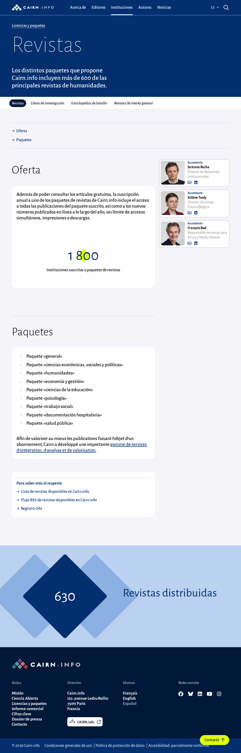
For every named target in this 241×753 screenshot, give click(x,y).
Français (130, 693)
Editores (98, 7)
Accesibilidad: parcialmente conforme (178, 746)
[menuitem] (78, 7)
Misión (18, 693)
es (215, 7)
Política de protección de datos (120, 746)
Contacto (215, 740)
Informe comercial (28, 709)
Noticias (164, 7)
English (129, 698)
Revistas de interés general (133, 103)
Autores (145, 7)
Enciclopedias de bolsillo (89, 103)
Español (130, 704)
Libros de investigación (47, 103)
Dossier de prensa (27, 719)
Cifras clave (21, 714)
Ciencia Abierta (25, 698)
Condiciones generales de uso (68, 746)
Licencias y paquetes (28, 26)
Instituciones (122, 7)
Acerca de (78, 7)
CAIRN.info (85, 721)
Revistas (18, 103)
